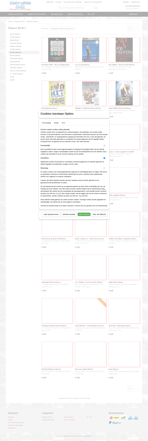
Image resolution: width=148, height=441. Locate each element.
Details (56, 126)
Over (63, 126)
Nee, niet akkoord (99, 217)
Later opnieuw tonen (51, 217)
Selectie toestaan (69, 217)
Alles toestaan (84, 217)
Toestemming (46, 126)
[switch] (104, 148)
